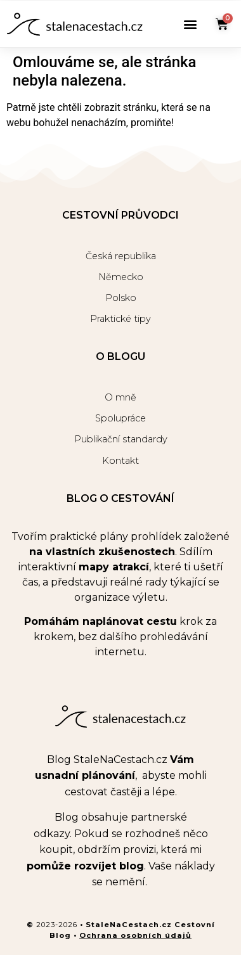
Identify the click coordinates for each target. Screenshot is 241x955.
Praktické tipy (120, 318)
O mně (120, 397)
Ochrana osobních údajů (135, 935)
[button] (189, 24)
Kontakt (120, 460)
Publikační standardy (120, 439)
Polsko (120, 298)
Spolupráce (120, 418)
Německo (120, 277)
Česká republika (121, 256)
